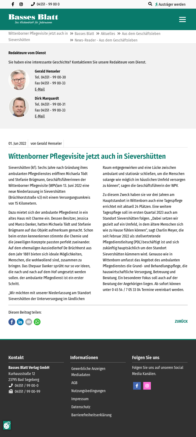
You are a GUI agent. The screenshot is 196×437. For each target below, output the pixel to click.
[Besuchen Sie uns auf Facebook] (12, 4)
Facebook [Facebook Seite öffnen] (137, 386)
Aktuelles (108, 33)
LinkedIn (20, 321)
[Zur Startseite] (33, 19)
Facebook (11, 321)
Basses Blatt (84, 33)
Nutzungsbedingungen (88, 391)
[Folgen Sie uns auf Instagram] (21, 4)
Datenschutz (80, 407)
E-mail (28, 321)
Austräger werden (172, 4)
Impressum (80, 399)
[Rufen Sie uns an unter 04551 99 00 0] (46, 4)
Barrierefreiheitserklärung (91, 415)
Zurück (181, 321)
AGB (74, 382)
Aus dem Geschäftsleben (141, 33)
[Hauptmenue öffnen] (182, 19)
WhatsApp (37, 321)
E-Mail (40, 89)
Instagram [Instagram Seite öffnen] (147, 386)
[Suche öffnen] (150, 4)
